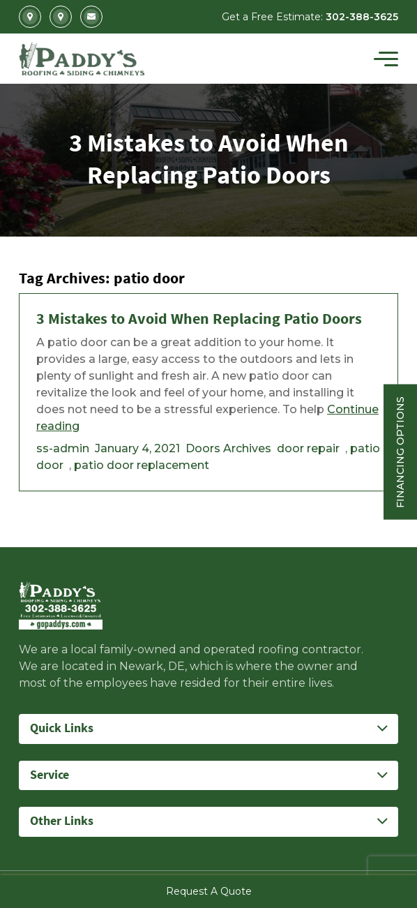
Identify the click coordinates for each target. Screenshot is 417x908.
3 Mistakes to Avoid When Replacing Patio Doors (199, 319)
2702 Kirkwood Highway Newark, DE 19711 (30, 17)
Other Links (61, 821)
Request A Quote (209, 891)
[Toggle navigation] (386, 58)
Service (49, 775)
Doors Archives (228, 448)
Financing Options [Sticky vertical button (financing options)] (400, 451)
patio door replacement (141, 465)
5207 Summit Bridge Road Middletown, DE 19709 (61, 17)
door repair (308, 448)
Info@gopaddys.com (91, 17)
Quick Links (61, 728)
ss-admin (62, 448)
